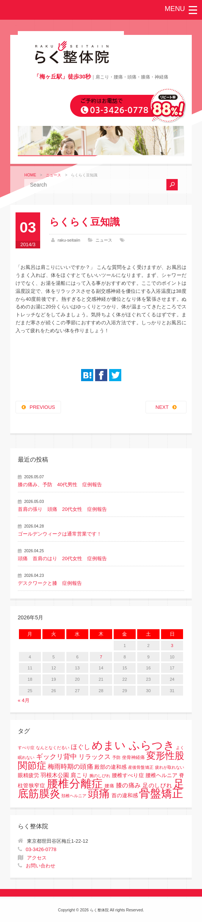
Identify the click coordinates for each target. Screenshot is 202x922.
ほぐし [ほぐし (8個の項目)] (80, 747)
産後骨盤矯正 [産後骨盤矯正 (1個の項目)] (140, 767)
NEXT (162, 407)
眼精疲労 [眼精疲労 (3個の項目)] (28, 775)
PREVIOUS (42, 407)
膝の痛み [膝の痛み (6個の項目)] (128, 785)
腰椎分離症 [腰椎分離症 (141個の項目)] (75, 783)
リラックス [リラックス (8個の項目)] (94, 756)
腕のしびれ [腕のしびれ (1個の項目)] (100, 775)
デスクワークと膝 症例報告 (50, 583)
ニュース (53, 175)
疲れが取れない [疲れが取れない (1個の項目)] (170, 767)
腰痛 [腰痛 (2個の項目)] (109, 785)
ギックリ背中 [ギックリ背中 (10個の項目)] (56, 756)
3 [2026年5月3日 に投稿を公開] (172, 645)
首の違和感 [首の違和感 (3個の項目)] (124, 795)
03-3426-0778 (41, 849)
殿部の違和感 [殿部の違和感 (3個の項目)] (110, 767)
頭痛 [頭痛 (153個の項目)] (99, 793)
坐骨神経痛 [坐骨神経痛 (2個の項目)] (133, 757)
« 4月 (24, 700)
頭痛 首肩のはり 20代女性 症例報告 (62, 558)
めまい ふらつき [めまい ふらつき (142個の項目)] (133, 745)
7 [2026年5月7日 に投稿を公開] (101, 657)
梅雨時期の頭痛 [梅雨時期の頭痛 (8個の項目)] (70, 766)
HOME (30, 175)
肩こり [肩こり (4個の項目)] (79, 775)
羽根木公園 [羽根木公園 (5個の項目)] (55, 775)
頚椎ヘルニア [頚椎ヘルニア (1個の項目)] (73, 795)
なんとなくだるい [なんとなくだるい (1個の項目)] (53, 747)
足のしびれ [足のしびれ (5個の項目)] (157, 785)
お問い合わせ (40, 866)
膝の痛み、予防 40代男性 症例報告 (60, 484)
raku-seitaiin (69, 240)
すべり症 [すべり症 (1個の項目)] (26, 747)
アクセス (37, 858)
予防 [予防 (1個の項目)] (116, 757)
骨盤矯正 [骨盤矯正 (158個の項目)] (161, 793)
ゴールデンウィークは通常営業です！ (60, 534)
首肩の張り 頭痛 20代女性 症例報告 (62, 509)
